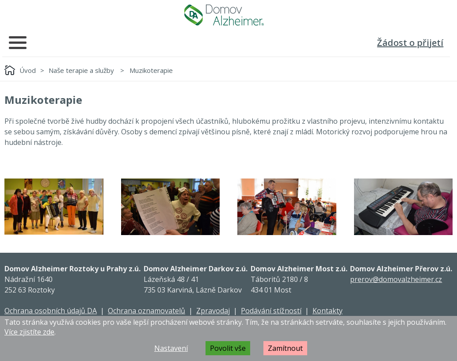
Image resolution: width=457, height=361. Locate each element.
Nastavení (171, 348)
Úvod (27, 70)
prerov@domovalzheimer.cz (396, 279)
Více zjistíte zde (29, 332)
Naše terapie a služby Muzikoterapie (111, 70)
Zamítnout (285, 348)
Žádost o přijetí (410, 43)
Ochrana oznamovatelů (146, 310)
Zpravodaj (213, 310)
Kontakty (327, 310)
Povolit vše (228, 348)
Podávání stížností (271, 310)
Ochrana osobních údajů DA (50, 310)
